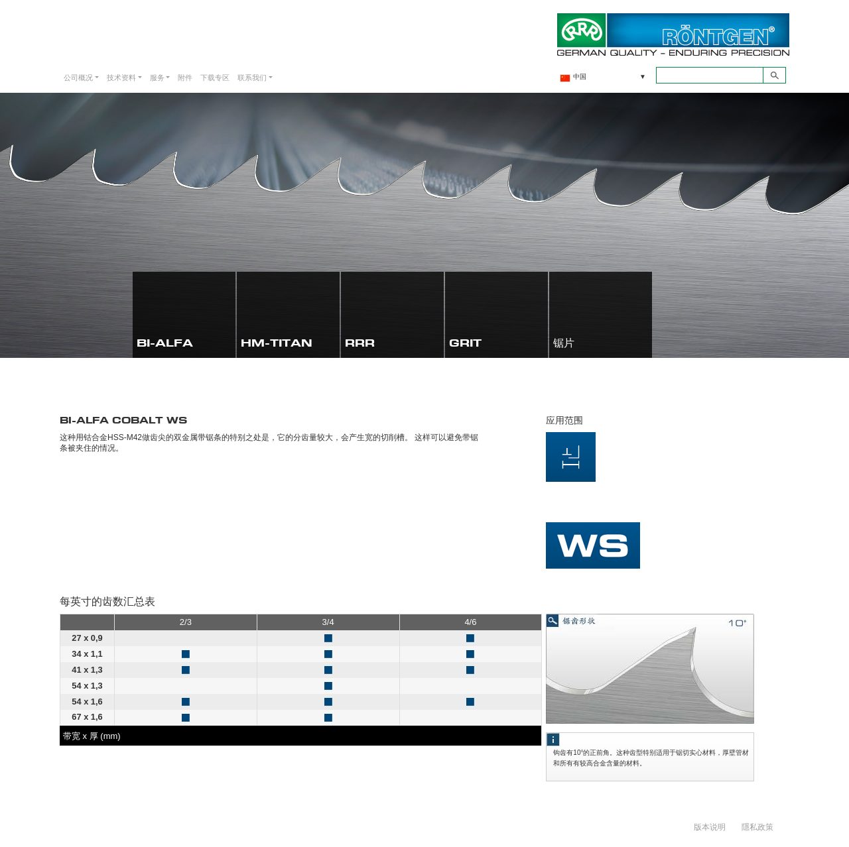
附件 (185, 77)
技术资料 (121, 77)
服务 (157, 77)
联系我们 (252, 77)
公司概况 (78, 77)
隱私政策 (757, 826)
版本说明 (710, 826)
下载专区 (214, 77)
